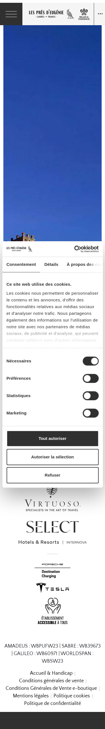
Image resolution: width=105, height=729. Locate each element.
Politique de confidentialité (52, 703)
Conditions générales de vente (51, 681)
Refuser (52, 475)
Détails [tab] (51, 264)
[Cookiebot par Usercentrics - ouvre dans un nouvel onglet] (75, 249)
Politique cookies (71, 696)
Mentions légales (31, 696)
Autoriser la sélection (52, 456)
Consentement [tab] (21, 264)
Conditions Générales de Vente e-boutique (51, 688)
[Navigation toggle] (99, 14)
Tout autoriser (53, 438)
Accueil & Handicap (51, 673)
